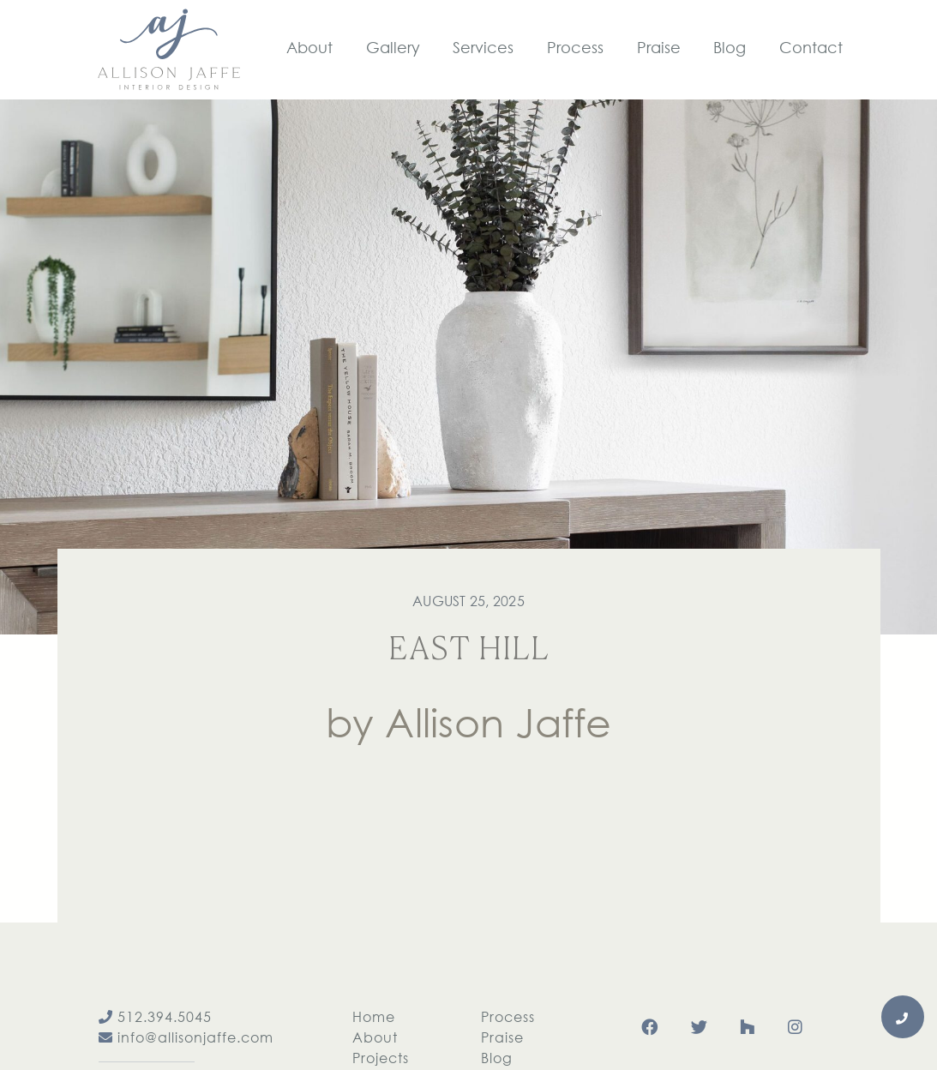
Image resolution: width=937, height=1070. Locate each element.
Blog (497, 1058)
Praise (502, 1037)
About (375, 1037)
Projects (380, 1058)
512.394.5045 (155, 1016)
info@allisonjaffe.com (186, 1037)
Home (373, 1016)
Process (508, 1016)
